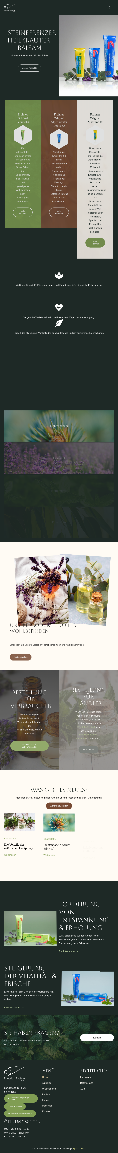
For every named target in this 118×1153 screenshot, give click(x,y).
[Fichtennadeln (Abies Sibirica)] (59, 818)
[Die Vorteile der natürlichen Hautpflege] (19, 817)
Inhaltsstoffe (10, 841)
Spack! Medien (79, 1150)
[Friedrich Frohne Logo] (9, 4)
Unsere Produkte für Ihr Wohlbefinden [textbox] (43, 630)
